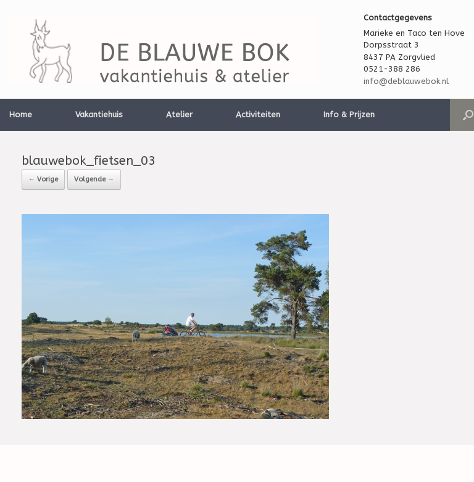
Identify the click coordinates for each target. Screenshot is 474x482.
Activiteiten (258, 114)
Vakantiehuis (99, 114)
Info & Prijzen (349, 114)
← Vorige (43, 179)
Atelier (179, 114)
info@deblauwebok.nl (406, 81)
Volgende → (94, 179)
